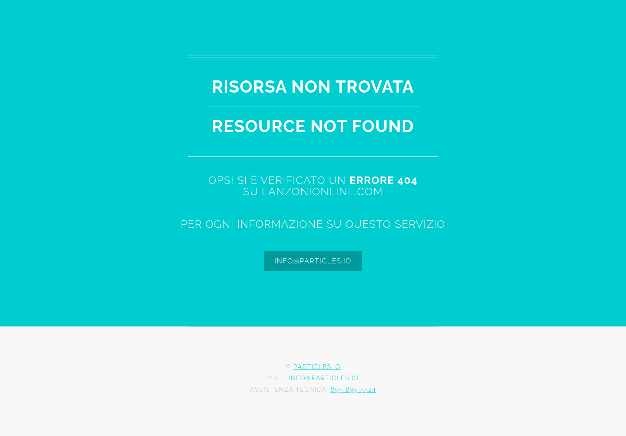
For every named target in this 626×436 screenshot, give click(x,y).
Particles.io (317, 366)
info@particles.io (312, 261)
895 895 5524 (353, 389)
